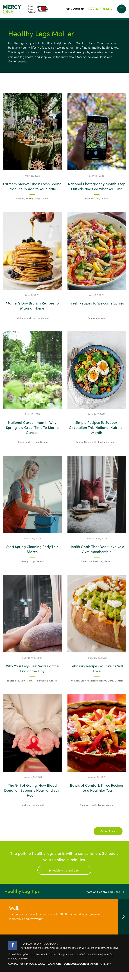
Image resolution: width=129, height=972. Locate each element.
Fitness (20, 441)
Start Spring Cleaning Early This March (32, 549)
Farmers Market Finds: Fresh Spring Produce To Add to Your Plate (32, 186)
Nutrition (20, 198)
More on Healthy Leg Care (105, 892)
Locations (54, 963)
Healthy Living (33, 198)
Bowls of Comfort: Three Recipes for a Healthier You (97, 788)
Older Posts (108, 831)
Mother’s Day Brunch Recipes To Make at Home (32, 305)
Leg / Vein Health (23, 680)
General (45, 198)
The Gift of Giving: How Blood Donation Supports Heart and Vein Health (32, 790)
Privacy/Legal (35, 963)
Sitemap (105, 963)
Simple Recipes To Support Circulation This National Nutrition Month (97, 427)
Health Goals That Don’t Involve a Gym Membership (96, 549)
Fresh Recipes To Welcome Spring (96, 302)
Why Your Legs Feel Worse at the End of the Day (32, 668)
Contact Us (16, 963)
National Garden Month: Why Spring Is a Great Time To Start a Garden (32, 427)
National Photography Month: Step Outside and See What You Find (96, 186)
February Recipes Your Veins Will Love (96, 668)
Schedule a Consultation (64, 870)
